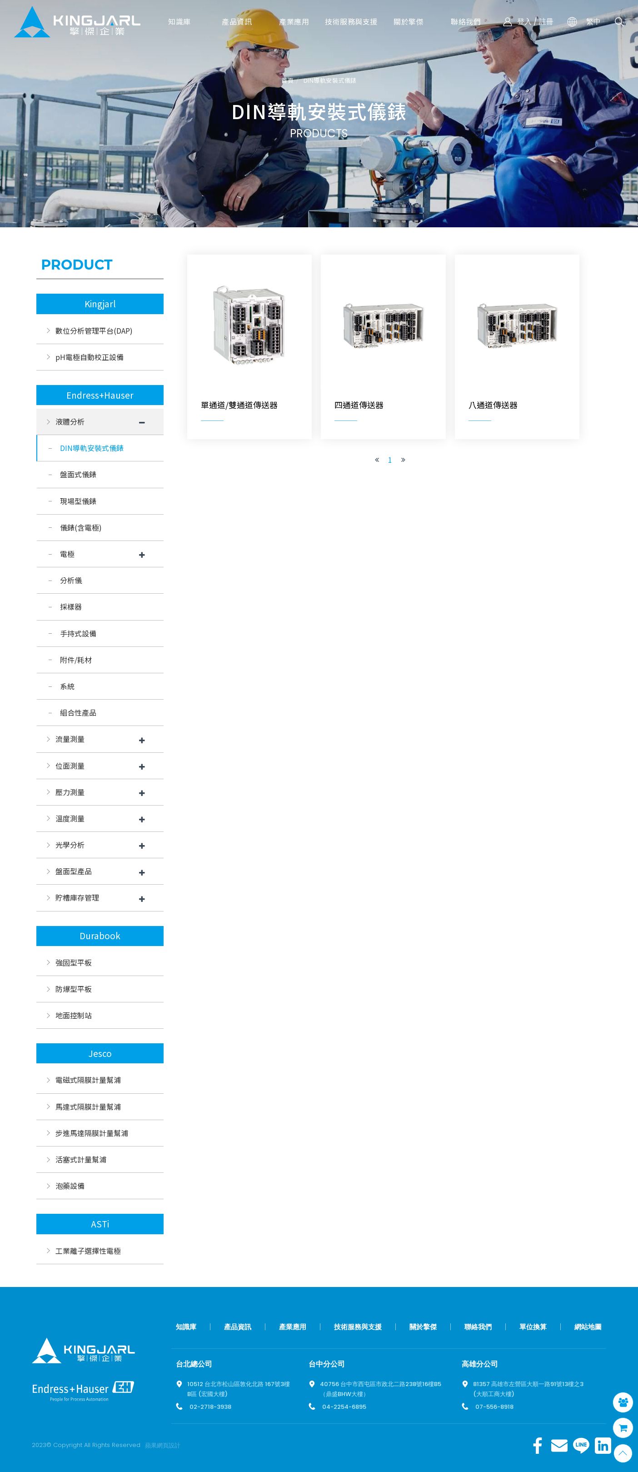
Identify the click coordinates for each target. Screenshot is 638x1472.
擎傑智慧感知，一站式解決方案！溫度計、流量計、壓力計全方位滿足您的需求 (77, 21)
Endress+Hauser (100, 395)
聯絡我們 (478, 1327)
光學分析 (70, 844)
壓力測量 (70, 791)
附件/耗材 (76, 659)
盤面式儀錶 (78, 474)
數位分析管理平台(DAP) (94, 330)
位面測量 (70, 765)
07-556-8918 (494, 1406)
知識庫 (186, 1327)
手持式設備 (78, 633)
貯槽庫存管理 (77, 897)
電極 (67, 553)
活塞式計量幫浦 (80, 1159)
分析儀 (71, 580)
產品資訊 (237, 1327)
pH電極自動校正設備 (89, 356)
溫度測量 (70, 818)
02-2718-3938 (210, 1406)
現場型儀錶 (78, 501)
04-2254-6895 (344, 1406)
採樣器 (71, 606)
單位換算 (533, 1327)
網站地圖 (588, 1327)
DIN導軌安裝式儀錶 (330, 80)
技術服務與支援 (358, 1327)
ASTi (100, 1223)
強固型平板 (73, 962)
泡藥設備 (70, 1185)
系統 (67, 686)
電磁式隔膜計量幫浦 (88, 1079)
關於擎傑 (423, 1327)
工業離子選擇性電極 (88, 1250)
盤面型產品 (73, 871)
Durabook (100, 935)
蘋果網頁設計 (162, 1445)
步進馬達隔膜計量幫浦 (91, 1132)
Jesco (100, 1053)
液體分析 (70, 421)
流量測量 (70, 738)
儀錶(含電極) (81, 527)
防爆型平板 (73, 988)
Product (76, 264)
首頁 (287, 80)
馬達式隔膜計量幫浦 (88, 1106)
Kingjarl (100, 303)
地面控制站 (73, 1015)
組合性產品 (78, 712)
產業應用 (292, 1327)
